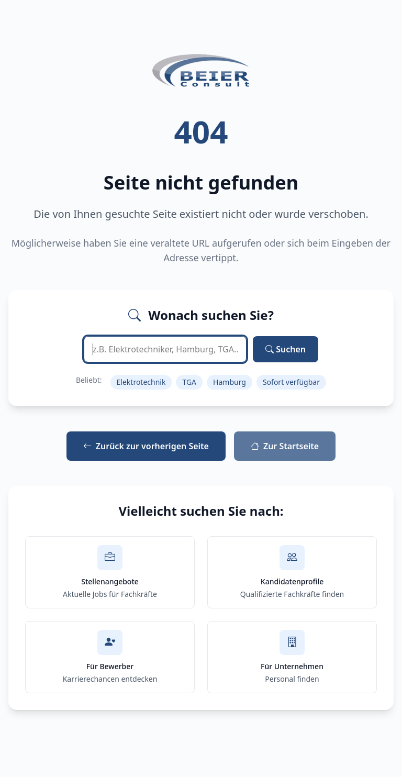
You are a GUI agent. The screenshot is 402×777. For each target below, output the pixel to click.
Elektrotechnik (141, 382)
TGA (189, 382)
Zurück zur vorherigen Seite (146, 446)
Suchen (285, 349)
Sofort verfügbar (291, 382)
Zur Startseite (285, 446)
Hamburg (229, 382)
